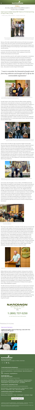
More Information (4, 388)
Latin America (26, 395)
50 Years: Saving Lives (19, 380)
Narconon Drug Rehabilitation (7, 371)
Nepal (31, 395)
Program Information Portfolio (15, 388)
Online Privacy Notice (20, 402)
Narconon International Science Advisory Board (10, 381)
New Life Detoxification (27, 371)
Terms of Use (31, 402)
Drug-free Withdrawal (18, 371)
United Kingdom (20, 395)
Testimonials (6, 373)
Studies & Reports (4, 382)
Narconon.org (3, 395)
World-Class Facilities (28, 380)
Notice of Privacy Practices (5, 403)
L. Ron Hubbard (22, 382)
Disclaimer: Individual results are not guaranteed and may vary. (19, 403)
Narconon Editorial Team (13, 382)
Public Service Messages (20, 389)
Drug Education (9, 389)
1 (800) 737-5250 (17, 313)
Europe (15, 395)
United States (10, 395)
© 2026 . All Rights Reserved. (8, 402)
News (14, 389)
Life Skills (2, 373)
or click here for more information (17, 316)
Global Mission (11, 380)
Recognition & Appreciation (25, 381)
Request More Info (25, 388)
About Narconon (4, 380)
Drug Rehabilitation (13, 373)
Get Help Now (17, 308)
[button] (17, 399)
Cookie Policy (26, 402)
